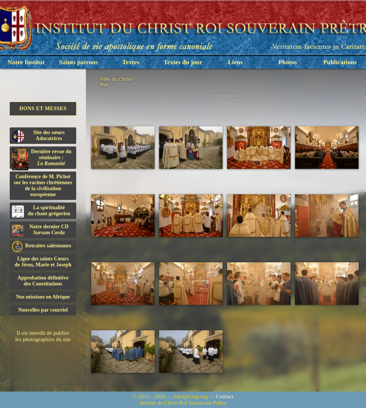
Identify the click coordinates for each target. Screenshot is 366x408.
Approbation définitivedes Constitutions (43, 281)
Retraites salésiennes (41, 246)
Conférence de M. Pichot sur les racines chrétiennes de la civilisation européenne (43, 185)
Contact (224, 396)
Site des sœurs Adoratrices (38, 136)
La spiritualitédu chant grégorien (41, 211)
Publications (340, 62)
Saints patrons (78, 62)
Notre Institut (25, 62)
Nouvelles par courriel (43, 310)
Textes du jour (183, 62)
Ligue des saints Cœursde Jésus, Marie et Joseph (43, 262)
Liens (235, 62)
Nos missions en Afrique (43, 297)
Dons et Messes (43, 108)
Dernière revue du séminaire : (41, 159)
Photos (287, 62)
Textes (130, 62)
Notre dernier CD (40, 230)
